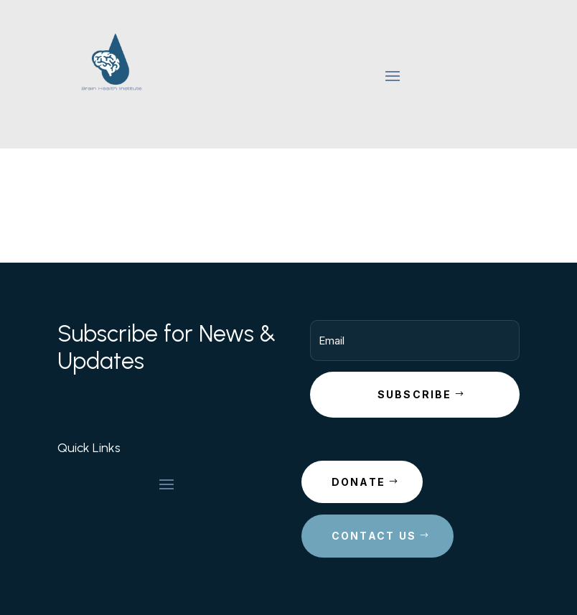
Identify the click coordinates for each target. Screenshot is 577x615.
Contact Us (374, 536)
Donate (358, 482)
